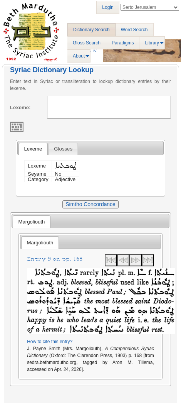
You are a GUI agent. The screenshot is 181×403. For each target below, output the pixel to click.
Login (107, 7)
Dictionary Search (91, 29)
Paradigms (123, 43)
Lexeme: (20, 107)
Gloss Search (87, 43)
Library (152, 43)
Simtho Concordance (90, 204)
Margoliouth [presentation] (31, 222)
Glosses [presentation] (63, 149)
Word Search (134, 29)
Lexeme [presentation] (33, 149)
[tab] (32, 149)
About (79, 56)
